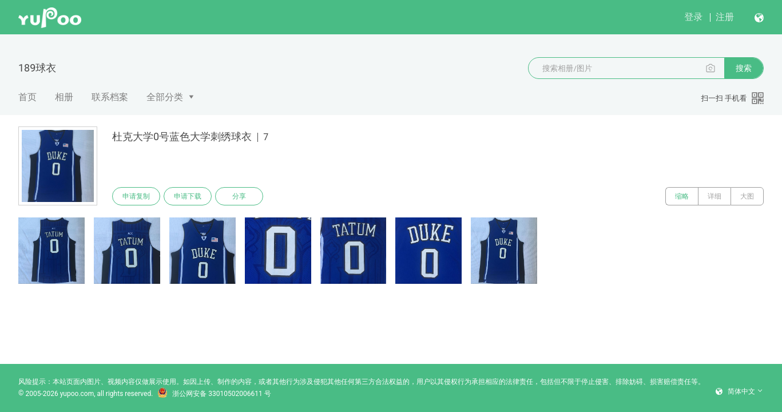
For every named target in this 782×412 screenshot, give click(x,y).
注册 (725, 16)
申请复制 (136, 196)
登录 (693, 16)
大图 (747, 196)
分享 (239, 196)
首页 (27, 97)
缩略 (682, 196)
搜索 (744, 68)
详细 (714, 196)
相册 (64, 97)
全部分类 (164, 97)
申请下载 (187, 196)
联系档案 (110, 97)
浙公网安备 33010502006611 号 (214, 394)
